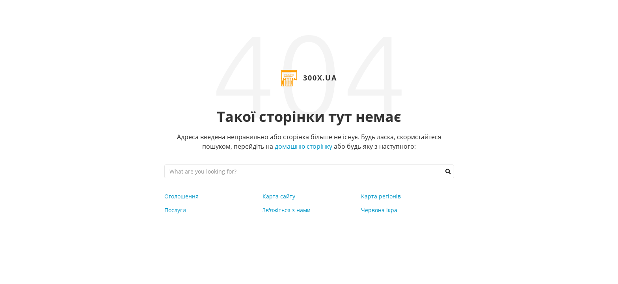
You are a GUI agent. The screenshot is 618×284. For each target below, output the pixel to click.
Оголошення (181, 196)
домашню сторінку (303, 146)
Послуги (175, 210)
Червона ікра (379, 210)
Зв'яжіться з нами (286, 210)
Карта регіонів (381, 196)
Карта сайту (278, 196)
